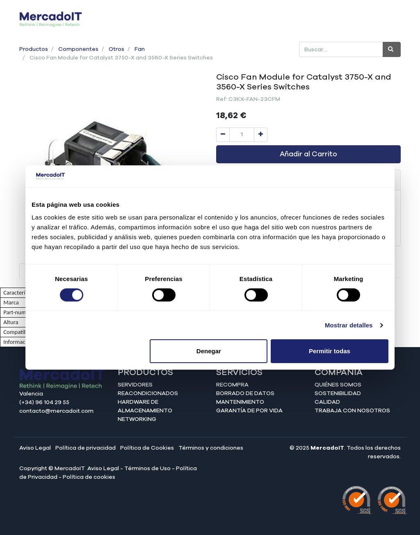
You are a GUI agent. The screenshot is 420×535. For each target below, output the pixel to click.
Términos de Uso (147, 468)
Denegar (208, 351)
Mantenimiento (240, 402)
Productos (33, 49)
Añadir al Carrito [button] (308, 154)
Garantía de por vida (249, 411)
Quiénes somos (338, 385)
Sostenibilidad (338, 393)
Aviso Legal (35, 448)
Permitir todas (329, 351)
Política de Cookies (147, 448)
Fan (140, 49)
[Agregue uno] (260, 135)
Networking (137, 419)
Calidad (327, 402)
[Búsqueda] (392, 49)
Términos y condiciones (210, 448)
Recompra (232, 385)
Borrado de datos (245, 393)
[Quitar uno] (223, 135)
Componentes (78, 49)
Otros (116, 49)
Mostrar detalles (349, 325)
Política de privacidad (85, 448)
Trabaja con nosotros (352, 411)
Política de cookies (89, 477)
